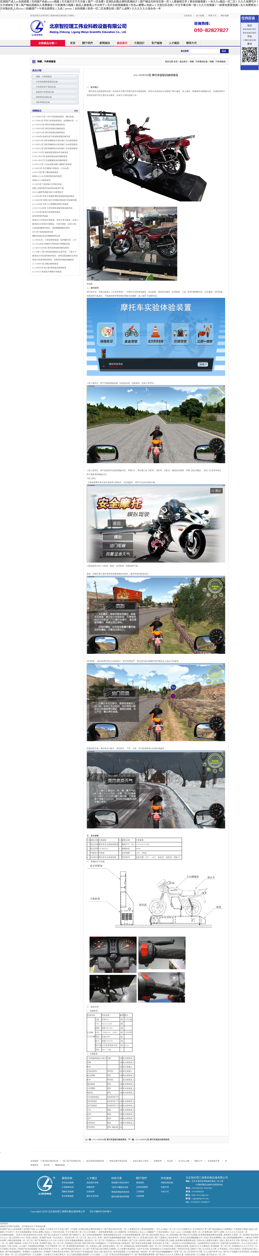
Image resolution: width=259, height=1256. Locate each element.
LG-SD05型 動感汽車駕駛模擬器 (46, 212)
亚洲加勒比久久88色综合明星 (163, 1249)
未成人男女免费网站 (213, 1237)
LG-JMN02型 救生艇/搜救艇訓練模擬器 (49, 268)
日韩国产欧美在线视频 (27, 1249)
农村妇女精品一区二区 (113, 1246)
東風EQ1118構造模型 (41, 180)
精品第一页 (146, 1252)
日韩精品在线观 (181, 1246)
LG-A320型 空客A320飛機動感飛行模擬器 (50, 204)
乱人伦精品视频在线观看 (78, 1254)
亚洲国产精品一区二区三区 (52, 1243)
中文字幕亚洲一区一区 (55, 1246)
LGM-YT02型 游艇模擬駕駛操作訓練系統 (50, 152)
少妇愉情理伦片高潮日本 (208, 1243)
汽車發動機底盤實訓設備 (47, 82)
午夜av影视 (12, 1246)
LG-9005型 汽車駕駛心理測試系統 (47, 184)
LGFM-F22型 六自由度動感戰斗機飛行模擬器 (52, 164)
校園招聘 (90, 1187)
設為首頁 (188, 15)
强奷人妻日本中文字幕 (230, 1240)
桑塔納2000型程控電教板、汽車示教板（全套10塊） (55, 224)
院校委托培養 (92, 1182)
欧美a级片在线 (147, 1237)
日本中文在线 (143, 1249)
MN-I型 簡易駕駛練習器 (42, 232)
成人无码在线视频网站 (92, 1235)
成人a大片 (92, 1237)
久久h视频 (201, 1254)
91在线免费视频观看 (132, 1235)
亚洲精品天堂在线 (73, 1243)
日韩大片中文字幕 (31, 1243)
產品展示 (122, 43)
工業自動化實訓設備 (49, 1161)
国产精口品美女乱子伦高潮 (56, 1235)
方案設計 (139, 43)
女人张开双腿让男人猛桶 (163, 1240)
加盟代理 (165, 1187)
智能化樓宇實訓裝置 (118, 1161)
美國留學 (158, 1161)
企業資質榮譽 (142, 1187)
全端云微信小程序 (140, 1161)
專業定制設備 (167, 1182)
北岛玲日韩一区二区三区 (76, 1237)
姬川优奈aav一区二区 (216, 1254)
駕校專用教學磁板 (40, 216)
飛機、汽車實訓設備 (198, 61)
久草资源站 (223, 1249)
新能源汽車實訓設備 (45, 92)
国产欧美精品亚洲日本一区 (73, 1249)
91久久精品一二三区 (99, 1254)
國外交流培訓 (92, 1196)
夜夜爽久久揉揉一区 (233, 1235)
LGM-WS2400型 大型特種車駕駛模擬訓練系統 (52, 208)
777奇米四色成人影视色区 (119, 1243)
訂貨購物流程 (68, 1187)
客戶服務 (156, 43)
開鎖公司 (198, 1161)
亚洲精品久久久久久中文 (243, 1246)
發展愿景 (140, 1182)
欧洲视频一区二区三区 (221, 1246)
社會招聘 (90, 1191)
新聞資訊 (104, 43)
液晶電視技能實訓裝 (95, 1161)
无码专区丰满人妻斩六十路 (189, 1249)
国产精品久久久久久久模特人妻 (170, 1254)
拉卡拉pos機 (183, 1161)
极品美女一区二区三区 (95, 1240)
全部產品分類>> (49, 43)
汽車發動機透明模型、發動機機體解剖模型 (51, 228)
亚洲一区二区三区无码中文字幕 (188, 1252)
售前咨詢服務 (68, 1182)
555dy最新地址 (133, 1252)
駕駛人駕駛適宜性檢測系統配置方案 (48, 188)
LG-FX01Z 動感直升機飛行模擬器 (47, 272)
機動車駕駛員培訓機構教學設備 (46, 236)
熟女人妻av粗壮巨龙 (103, 1252)
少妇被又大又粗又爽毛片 (55, 1254)
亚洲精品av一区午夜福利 (117, 1240)
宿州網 (47, 1165)
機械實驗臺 (60, 1165)
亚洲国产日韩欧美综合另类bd (57, 1252)
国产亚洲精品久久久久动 (46, 1240)
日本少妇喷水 (235, 1249)
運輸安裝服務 (68, 1191)
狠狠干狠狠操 (15, 1243)
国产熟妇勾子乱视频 (188, 1235)
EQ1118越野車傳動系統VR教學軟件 (47, 192)
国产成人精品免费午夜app (153, 1235)
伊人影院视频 (172, 1235)
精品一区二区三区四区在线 (161, 1246)
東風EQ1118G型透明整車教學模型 (47, 176)
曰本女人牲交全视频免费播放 (71, 1240)
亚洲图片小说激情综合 (33, 1252)
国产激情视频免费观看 (145, 1254)
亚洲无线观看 (119, 1252)
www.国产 (22, 1246)
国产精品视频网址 (13, 1252)
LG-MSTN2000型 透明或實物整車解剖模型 (50, 248)
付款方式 (165, 1191)
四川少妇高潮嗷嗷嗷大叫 (192, 1237)
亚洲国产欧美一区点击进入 (51, 1237)
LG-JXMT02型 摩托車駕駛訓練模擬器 (48, 124)
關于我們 (87, 43)
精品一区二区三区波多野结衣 (18, 1254)
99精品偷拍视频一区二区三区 (20, 1240)
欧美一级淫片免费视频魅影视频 (112, 1237)
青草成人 (245, 1240)
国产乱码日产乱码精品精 (82, 1252)
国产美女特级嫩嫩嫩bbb (162, 1252)
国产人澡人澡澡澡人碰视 (140, 1240)
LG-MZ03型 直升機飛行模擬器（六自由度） (51, 168)
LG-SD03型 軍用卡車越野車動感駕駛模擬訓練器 (53, 196)
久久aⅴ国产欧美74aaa (213, 1252)
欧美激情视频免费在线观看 (211, 1235)
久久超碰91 (38, 1254)
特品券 (170, 1161)
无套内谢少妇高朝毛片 (230, 1243)
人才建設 (174, 43)
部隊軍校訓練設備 (44, 97)
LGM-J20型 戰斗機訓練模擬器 (45, 172)
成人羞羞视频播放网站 (233, 1237)
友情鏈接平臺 (214, 1161)
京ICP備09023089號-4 (100, 1211)
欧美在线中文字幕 (161, 1243)
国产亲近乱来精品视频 (142, 1243)
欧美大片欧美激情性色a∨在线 (29, 1235)
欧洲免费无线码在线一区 (78, 1246)
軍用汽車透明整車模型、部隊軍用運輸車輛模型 (53, 260)
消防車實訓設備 (43, 102)
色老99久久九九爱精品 (200, 1246)
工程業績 (140, 1191)
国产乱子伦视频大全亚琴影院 (236, 1252)
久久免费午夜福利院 (126, 1249)
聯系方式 (212, 15)
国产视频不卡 (75, 1235)
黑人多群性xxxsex (17, 1237)
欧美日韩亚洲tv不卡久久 (49, 1249)
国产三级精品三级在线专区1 (167, 1237)
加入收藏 (200, 15)
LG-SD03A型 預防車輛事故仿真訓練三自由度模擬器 (55, 140)
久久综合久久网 (209, 1249)
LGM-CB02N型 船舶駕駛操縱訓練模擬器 (50, 156)
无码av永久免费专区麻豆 (208, 1240)
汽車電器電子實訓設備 (46, 87)
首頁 (72, 43)
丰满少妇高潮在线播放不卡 (121, 1254)
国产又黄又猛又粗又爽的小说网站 (101, 1249)
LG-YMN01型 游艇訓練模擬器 (45, 264)
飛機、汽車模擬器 (217, 61)
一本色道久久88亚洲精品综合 (183, 1243)
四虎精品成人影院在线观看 (136, 1246)
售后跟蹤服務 (68, 1196)
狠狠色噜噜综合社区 (113, 1235)
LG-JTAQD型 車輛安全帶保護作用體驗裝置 (51, 244)
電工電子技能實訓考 (72, 1161)
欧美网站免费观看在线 (186, 1240)
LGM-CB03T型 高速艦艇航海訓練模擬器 (49, 160)
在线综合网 (190, 1254)
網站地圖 (225, 15)
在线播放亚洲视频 (36, 1246)
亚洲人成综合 (32, 1237)
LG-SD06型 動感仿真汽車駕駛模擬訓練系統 (51, 136)
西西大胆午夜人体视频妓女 (94, 1243)
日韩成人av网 (96, 1246)
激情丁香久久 (133, 1237)
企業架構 (140, 1196)
